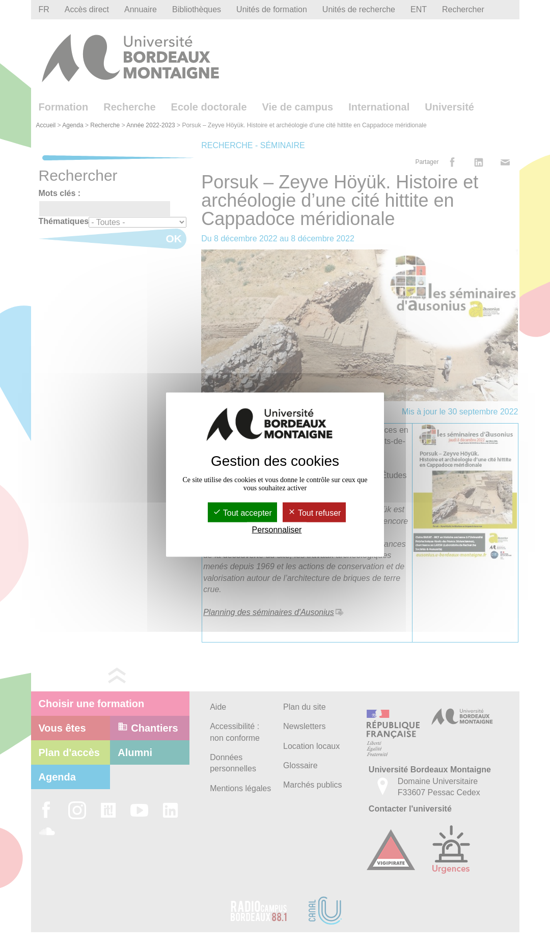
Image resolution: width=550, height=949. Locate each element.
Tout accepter (242, 513)
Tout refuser (314, 513)
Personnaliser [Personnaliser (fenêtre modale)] (277, 529)
